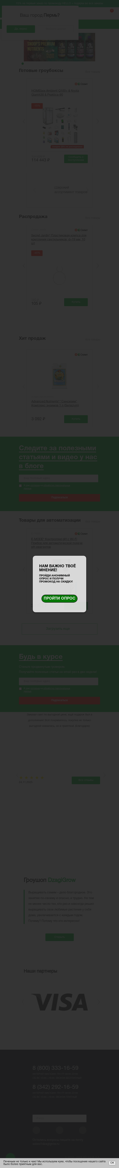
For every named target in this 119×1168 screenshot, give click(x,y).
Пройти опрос (59, 598)
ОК (112, 1163)
